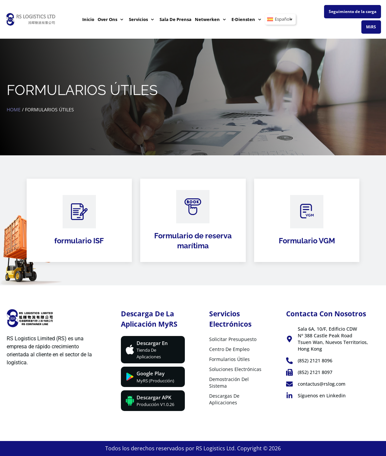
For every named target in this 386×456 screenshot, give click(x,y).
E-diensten (246, 19)
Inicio (88, 19)
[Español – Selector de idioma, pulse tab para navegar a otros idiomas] (280, 19)
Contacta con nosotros (326, 313)
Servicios (141, 19)
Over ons (111, 19)
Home (14, 109)
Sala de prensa (176, 19)
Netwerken (210, 19)
